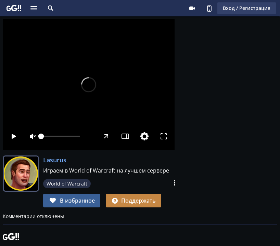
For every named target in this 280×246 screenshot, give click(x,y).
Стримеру (192, 8)
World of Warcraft (67, 183)
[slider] (60, 136)
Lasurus (54, 160)
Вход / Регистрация (246, 8)
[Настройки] (144, 136)
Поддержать (133, 200)
